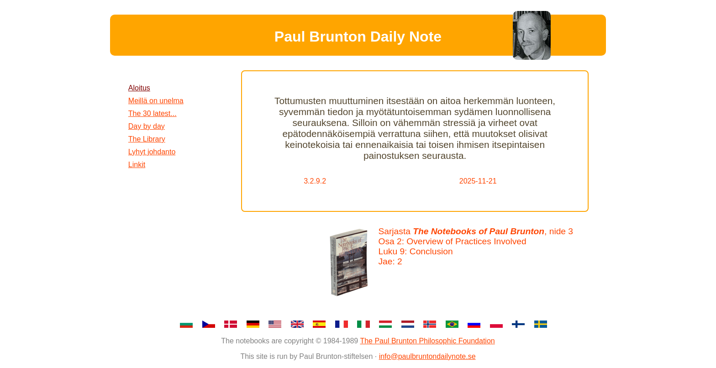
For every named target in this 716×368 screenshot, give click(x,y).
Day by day (146, 126)
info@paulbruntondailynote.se (427, 356)
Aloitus (139, 88)
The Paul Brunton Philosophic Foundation (427, 341)
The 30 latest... (152, 113)
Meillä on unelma (156, 101)
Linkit (136, 164)
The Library (146, 139)
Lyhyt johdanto (151, 152)
